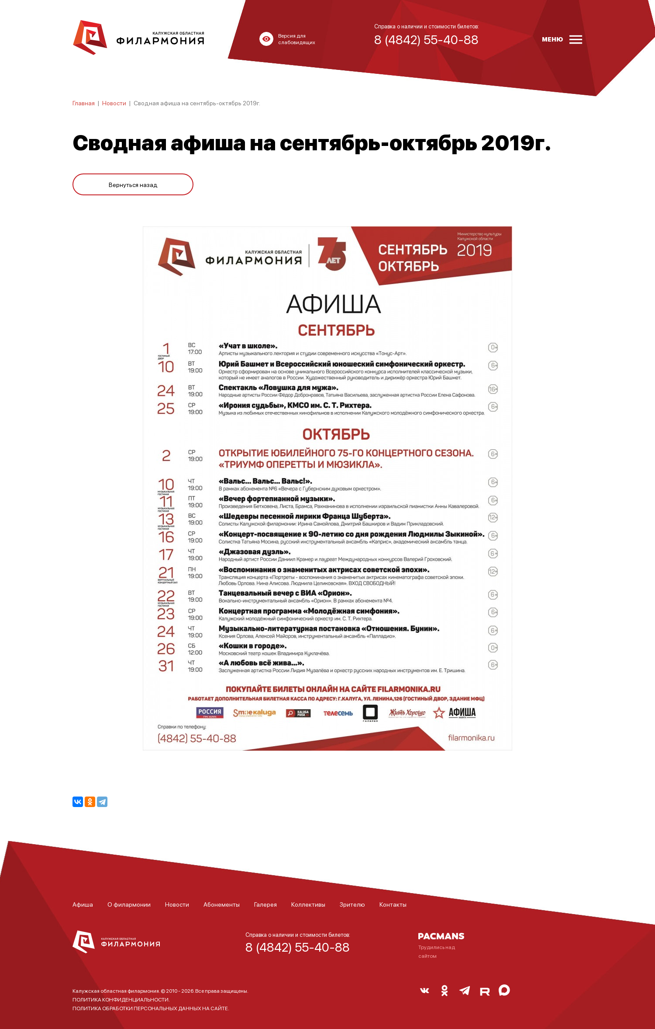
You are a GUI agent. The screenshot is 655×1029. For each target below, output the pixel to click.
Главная (83, 103)
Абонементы (221, 904)
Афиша (82, 904)
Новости (114, 103)
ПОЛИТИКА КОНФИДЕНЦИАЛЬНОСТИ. (121, 999)
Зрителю (352, 904)
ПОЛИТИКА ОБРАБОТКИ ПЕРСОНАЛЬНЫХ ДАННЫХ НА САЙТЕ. (150, 1008)
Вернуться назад (133, 184)
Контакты (393, 904)
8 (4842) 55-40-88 (297, 947)
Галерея (265, 904)
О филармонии (129, 904)
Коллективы (308, 904)
